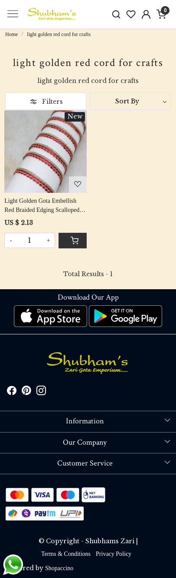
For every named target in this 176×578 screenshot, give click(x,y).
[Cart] (73, 240)
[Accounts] (146, 14)
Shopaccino (59, 568)
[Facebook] (11, 392)
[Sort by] (130, 101)
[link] (116, 14)
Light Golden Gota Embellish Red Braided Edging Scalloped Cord (41, 206)
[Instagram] (41, 392)
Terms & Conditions (66, 554)
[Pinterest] (26, 392)
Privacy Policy (113, 554)
